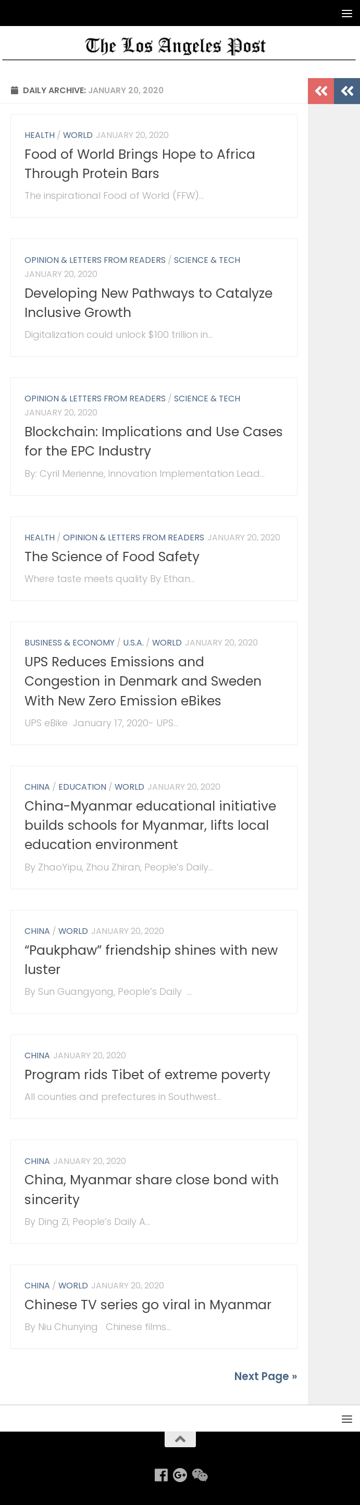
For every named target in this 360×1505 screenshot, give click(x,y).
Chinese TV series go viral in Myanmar (147, 1305)
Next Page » (265, 1376)
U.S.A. (133, 643)
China (37, 787)
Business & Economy (69, 643)
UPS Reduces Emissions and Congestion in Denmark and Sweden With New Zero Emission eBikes (143, 681)
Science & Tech (207, 260)
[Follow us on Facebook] (161, 1475)
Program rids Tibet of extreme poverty (147, 1075)
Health (39, 135)
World (78, 135)
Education (82, 787)
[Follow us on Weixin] (199, 1475)
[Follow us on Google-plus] (180, 1475)
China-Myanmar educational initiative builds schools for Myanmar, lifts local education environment (150, 825)
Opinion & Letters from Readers (95, 260)
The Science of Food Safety (112, 557)
